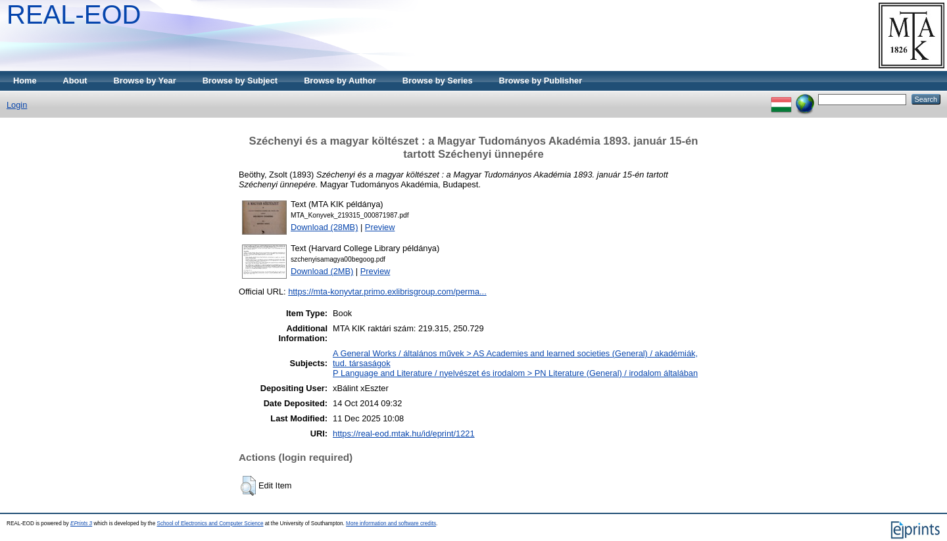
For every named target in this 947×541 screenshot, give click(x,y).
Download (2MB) (322, 271)
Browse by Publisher (541, 80)
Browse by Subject (240, 80)
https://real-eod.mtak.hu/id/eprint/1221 (404, 433)
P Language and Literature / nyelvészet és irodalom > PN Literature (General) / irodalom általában (515, 373)
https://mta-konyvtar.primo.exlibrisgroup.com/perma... (387, 291)
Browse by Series (437, 80)
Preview (380, 227)
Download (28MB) (324, 227)
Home (25, 80)
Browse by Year (145, 80)
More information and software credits (391, 524)
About (75, 80)
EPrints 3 (81, 524)
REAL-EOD (74, 14)
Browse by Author (340, 80)
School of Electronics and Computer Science (210, 524)
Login (17, 105)
